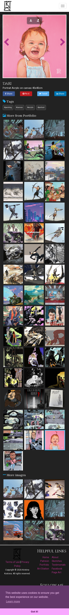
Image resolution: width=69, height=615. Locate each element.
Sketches (57, 561)
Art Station (43, 568)
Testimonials (59, 564)
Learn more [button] (13, 601)
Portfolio (44, 564)
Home (46, 557)
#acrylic (30, 107)
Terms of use (12, 562)
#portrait (41, 107)
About (55, 557)
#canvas (19, 107)
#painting (8, 107)
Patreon (44, 561)
